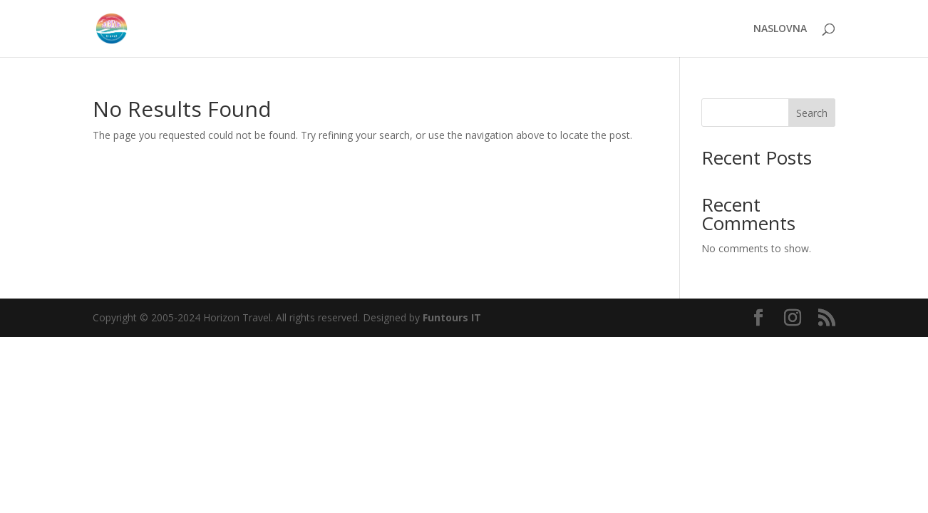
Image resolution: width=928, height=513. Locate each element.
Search (812, 113)
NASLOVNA (780, 29)
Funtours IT (452, 317)
